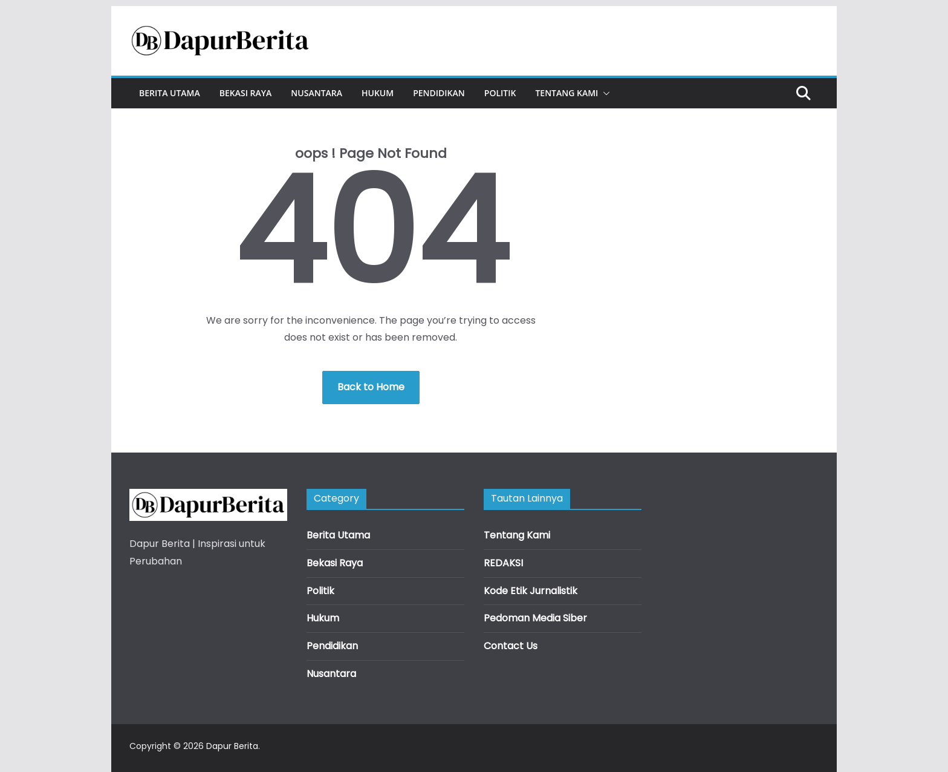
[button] (604, 93)
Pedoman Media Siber (535, 618)
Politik (500, 93)
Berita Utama (169, 93)
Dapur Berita (232, 746)
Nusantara (316, 93)
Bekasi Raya (245, 93)
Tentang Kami (566, 93)
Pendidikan (439, 93)
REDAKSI (503, 563)
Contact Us (510, 646)
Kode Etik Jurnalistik (530, 591)
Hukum (378, 93)
